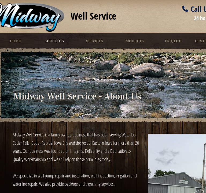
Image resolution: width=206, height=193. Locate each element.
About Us (55, 41)
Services (94, 41)
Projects (174, 41)
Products (134, 41)
